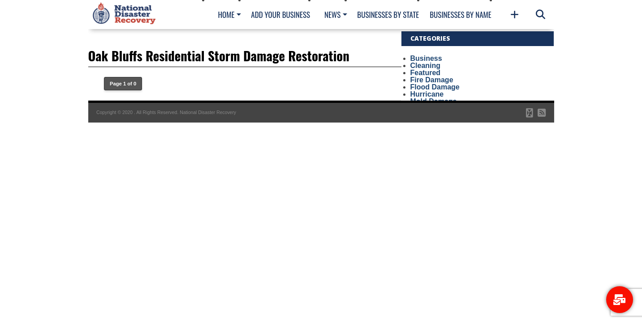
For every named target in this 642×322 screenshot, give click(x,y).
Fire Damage (431, 80)
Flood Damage (435, 87)
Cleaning (425, 65)
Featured (425, 72)
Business (426, 58)
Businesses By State (388, 14)
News (332, 14)
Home (226, 14)
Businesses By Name (460, 14)
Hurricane (427, 94)
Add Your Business (280, 14)
